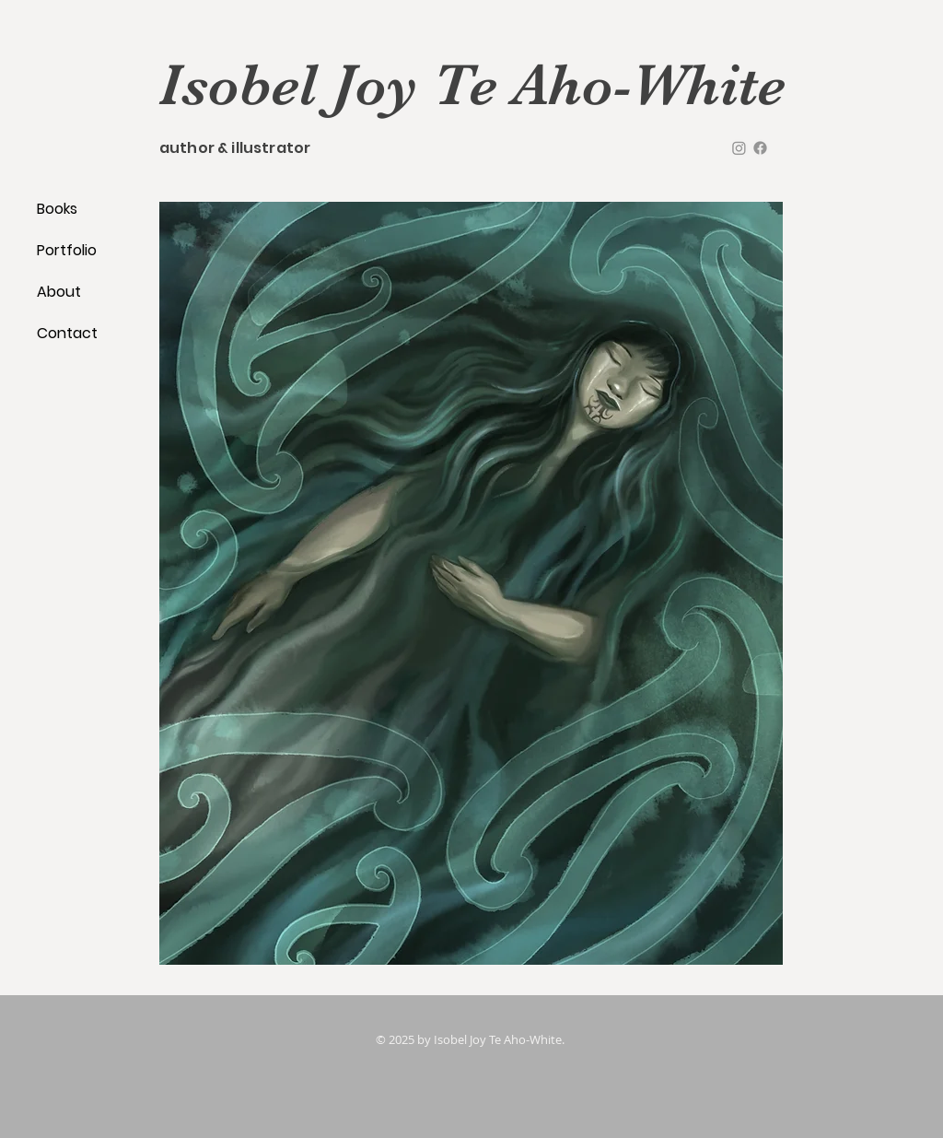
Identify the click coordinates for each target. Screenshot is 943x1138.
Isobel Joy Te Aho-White (472, 85)
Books (57, 208)
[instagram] (739, 148)
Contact (67, 333)
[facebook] (760, 148)
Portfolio (67, 250)
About (59, 291)
